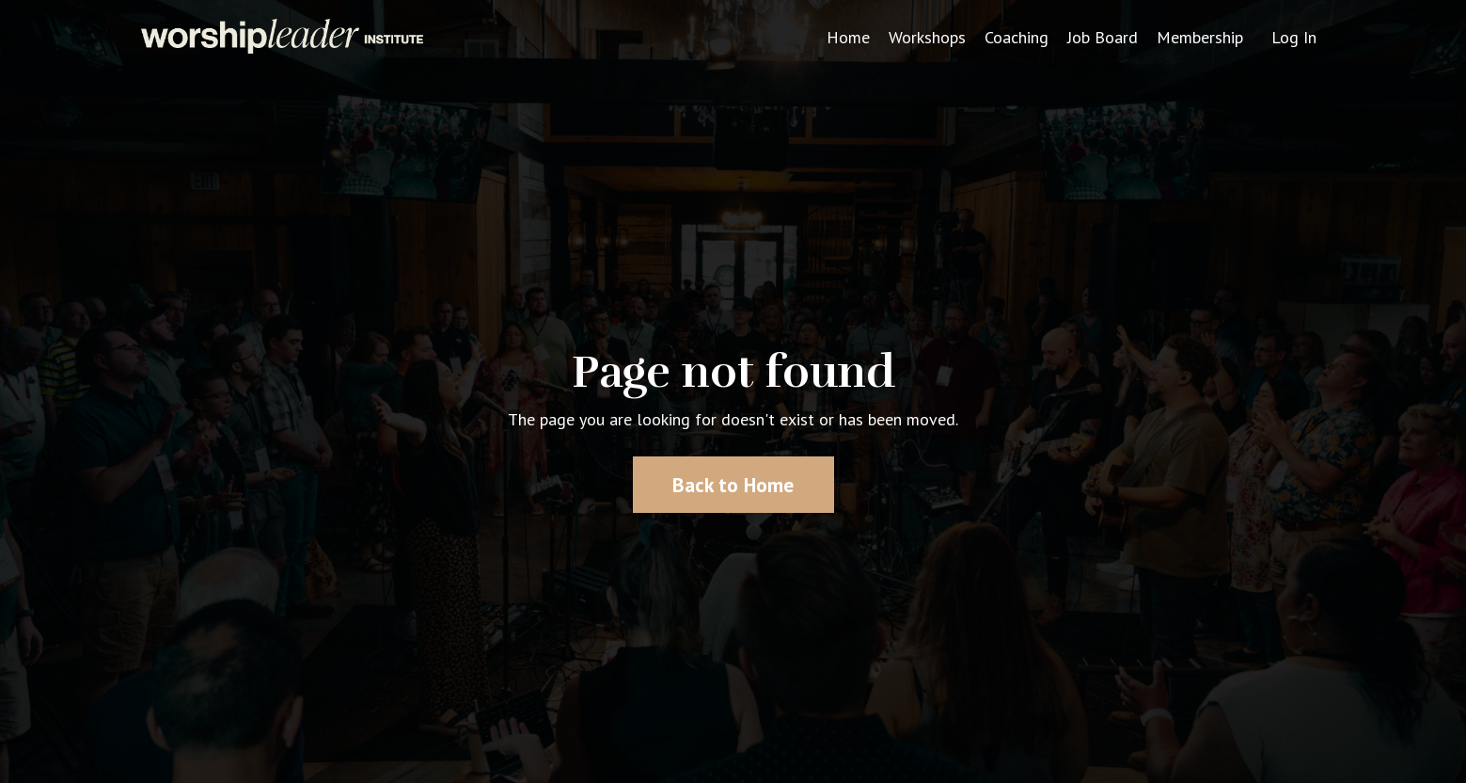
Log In (1293, 37)
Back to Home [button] (733, 484)
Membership (1200, 37)
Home (848, 37)
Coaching (1016, 37)
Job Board (1102, 37)
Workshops (927, 37)
